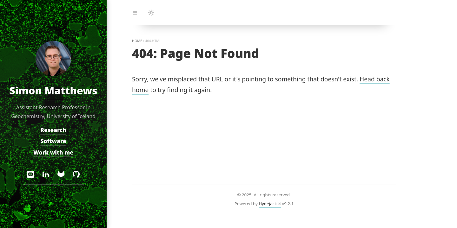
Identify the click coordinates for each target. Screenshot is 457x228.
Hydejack (268, 203)
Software (53, 141)
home (137, 41)
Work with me (53, 152)
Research (53, 129)
